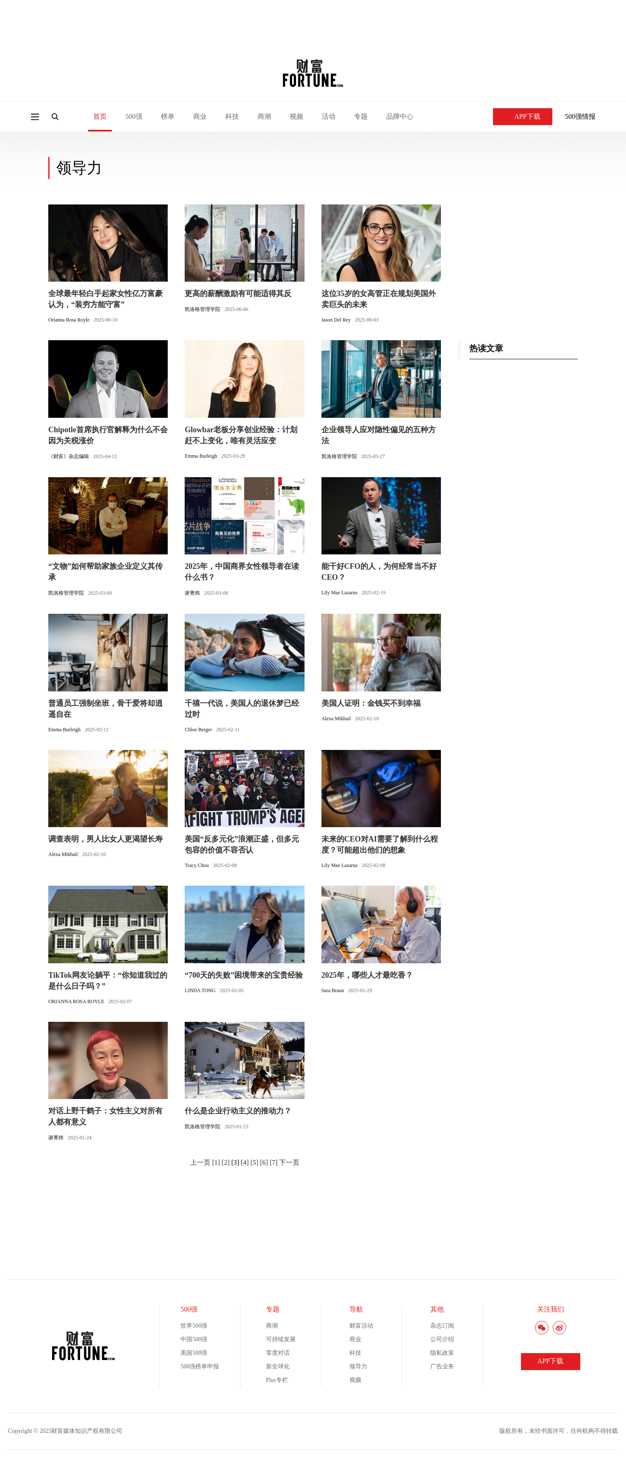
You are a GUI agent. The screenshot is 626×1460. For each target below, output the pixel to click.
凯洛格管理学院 (202, 309)
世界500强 (193, 1326)
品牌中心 (399, 116)
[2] (226, 1162)
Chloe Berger (198, 730)
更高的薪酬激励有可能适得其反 (238, 293)
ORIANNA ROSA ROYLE (76, 1001)
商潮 (264, 116)
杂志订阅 (442, 1326)
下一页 (289, 1162)
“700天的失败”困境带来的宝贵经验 (244, 975)
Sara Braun (332, 990)
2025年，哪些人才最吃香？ (367, 975)
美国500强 (193, 1353)
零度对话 (278, 1353)
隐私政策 (442, 1353)
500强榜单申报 (199, 1366)
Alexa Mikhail (336, 719)
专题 (361, 116)
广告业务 (442, 1366)
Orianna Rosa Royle (68, 320)
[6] (264, 1162)
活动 (328, 116)
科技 (232, 116)
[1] (216, 1162)
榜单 (168, 116)
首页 (100, 116)
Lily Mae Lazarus (339, 593)
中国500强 (193, 1339)
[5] (254, 1162)
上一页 (200, 1162)
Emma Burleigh (201, 456)
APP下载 (522, 116)
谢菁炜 (192, 593)
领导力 (358, 1366)
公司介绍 (442, 1339)
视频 (296, 116)
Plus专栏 (277, 1380)
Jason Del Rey (336, 320)
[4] (245, 1162)
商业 (200, 116)
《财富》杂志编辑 (68, 456)
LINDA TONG (200, 990)
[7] (274, 1162)
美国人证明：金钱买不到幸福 (371, 703)
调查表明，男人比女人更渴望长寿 (105, 839)
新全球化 (278, 1366)
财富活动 (361, 1326)
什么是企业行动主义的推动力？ (238, 1111)
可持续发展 (281, 1339)
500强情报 (580, 116)
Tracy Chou (197, 865)
